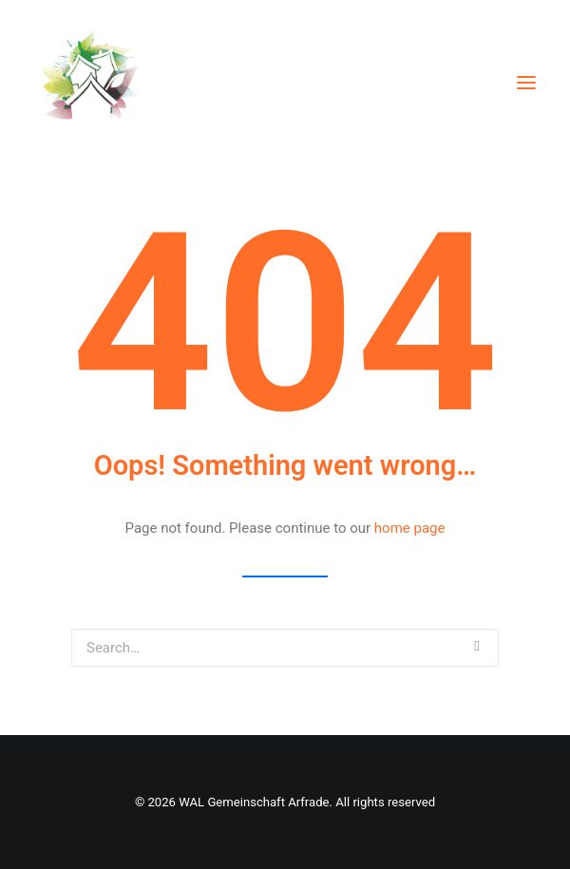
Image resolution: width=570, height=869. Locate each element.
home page (410, 528)
